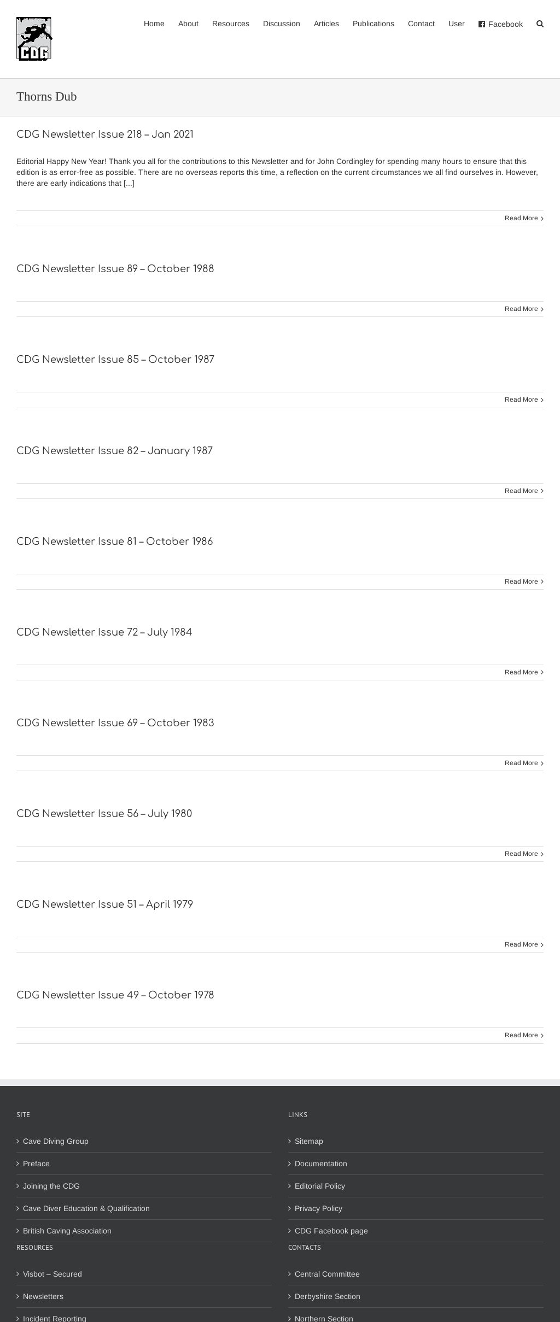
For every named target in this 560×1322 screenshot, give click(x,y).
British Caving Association (67, 1230)
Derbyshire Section (327, 1296)
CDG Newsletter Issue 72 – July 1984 (104, 632)
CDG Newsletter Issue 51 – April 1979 (104, 904)
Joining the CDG (51, 1186)
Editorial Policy (320, 1186)
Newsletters (43, 1296)
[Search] (540, 23)
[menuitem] (161, 23)
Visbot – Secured (52, 1274)
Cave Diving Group (56, 1141)
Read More (521, 218)
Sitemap (309, 1141)
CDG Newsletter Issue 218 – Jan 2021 (105, 134)
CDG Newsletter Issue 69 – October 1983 (115, 723)
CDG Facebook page (331, 1230)
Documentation (321, 1163)
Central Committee (327, 1274)
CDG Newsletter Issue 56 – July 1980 (104, 813)
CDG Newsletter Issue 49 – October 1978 (115, 995)
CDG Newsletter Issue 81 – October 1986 (114, 541)
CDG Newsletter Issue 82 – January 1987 (114, 450)
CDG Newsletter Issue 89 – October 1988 (115, 268)
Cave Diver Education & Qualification (86, 1208)
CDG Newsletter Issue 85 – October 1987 (115, 359)
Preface (36, 1163)
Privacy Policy (318, 1208)
